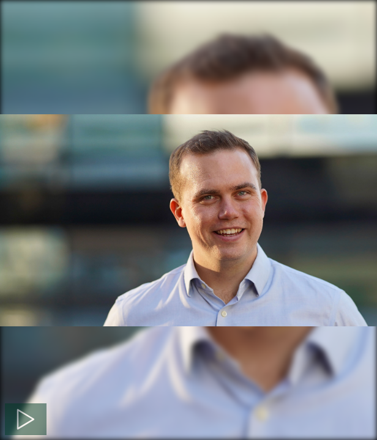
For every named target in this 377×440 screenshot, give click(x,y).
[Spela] (26, 419)
